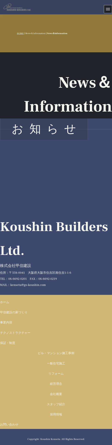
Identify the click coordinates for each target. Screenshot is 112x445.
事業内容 (6, 322)
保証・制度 (7, 343)
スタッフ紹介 (56, 404)
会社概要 (56, 394)
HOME (20, 33)
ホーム (4, 302)
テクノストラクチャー (15, 333)
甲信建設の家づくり (13, 312)
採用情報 (56, 414)
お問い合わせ (9, 425)
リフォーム (56, 374)
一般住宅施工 (56, 363)
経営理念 (56, 384)
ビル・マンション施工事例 (56, 353)
